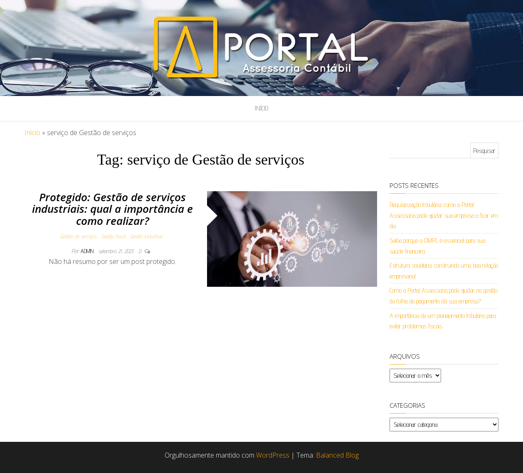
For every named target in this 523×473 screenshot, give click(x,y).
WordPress (272, 455)
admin (88, 251)
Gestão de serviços (78, 236)
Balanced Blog (337, 455)
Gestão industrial (146, 236)
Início (261, 108)
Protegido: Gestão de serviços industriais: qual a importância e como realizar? (112, 209)
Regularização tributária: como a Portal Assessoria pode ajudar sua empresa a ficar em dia (444, 215)
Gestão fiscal (113, 236)
